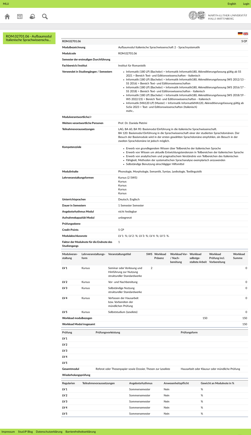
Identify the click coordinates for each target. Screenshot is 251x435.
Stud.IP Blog (25, 431)
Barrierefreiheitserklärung (80, 431)
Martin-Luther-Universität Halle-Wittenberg (218, 15)
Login (246, 4)
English (232, 4)
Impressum (8, 431)
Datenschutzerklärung (49, 431)
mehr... (130, 111)
